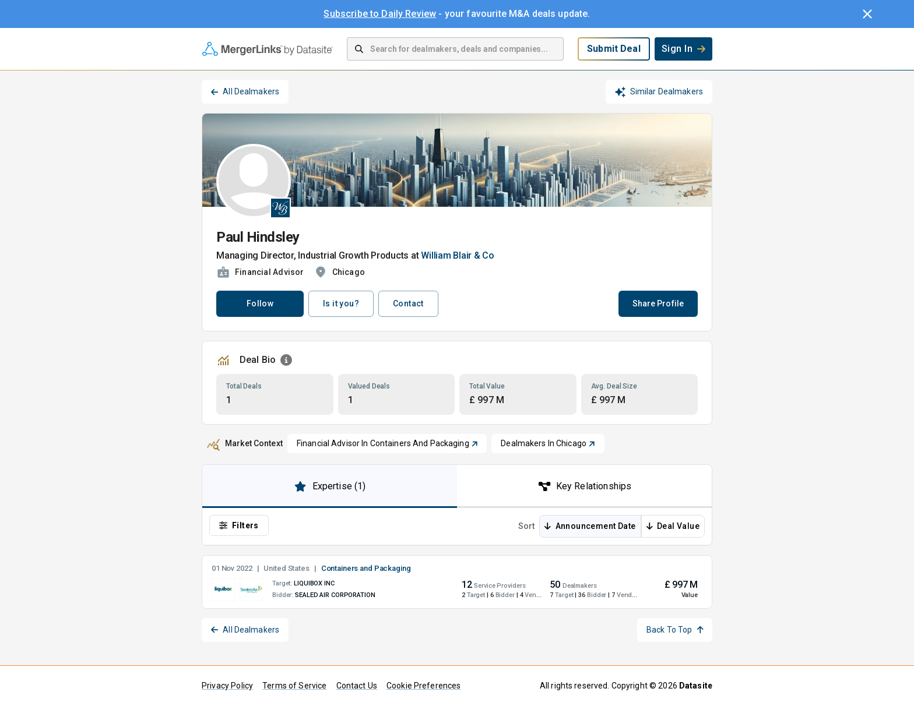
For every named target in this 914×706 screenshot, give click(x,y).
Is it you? (341, 303)
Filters (239, 525)
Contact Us (357, 685)
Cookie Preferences (423, 685)
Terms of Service (294, 685)
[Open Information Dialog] (286, 360)
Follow (260, 303)
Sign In (683, 48)
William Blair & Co (457, 255)
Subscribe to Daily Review (380, 13)
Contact (408, 303)
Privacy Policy (227, 685)
